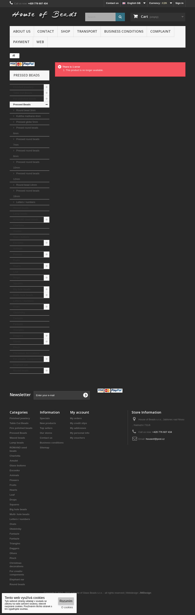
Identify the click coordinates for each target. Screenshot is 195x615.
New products (48, 423)
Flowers (17, 254)
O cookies (67, 607)
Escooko (18, 242)
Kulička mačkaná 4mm (28, 116)
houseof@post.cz (155, 439)
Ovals (16, 306)
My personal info (79, 433)
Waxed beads (21, 207)
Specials (45, 418)
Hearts (17, 266)
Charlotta (18, 225)
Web (40, 42)
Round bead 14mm (26, 184)
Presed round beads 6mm (25, 130)
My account (79, 412)
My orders (76, 418)
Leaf (15, 271)
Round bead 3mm (26, 110)
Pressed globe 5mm (27, 121)
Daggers (18, 335)
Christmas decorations (26, 353)
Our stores (46, 433)
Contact (45, 31)
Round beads (21, 370)
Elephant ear (20, 364)
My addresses (78, 428)
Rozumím (66, 601)
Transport (87, 31)
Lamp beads (20, 213)
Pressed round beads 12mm (26, 176)
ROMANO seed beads (25, 219)
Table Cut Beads (22, 92)
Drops (16, 277)
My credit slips (78, 423)
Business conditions (123, 31)
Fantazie (18, 318)
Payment (21, 42)
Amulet (17, 231)
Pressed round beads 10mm (26, 165)
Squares (18, 283)
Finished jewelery (23, 87)
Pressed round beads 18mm (26, 193)
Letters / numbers (25, 202)
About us (21, 31)
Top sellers (46, 428)
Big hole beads (21, 289)
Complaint (160, 31)
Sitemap (44, 447)
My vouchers (77, 437)
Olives (17, 341)
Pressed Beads (22, 104)
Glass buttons (21, 237)
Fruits (16, 260)
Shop (65, 31)
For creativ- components (27, 359)
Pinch (16, 347)
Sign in (179, 3)
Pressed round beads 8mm (26, 153)
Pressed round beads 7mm (26, 142)
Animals (18, 248)
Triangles (18, 329)
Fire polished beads (24, 98)
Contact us (112, 3)
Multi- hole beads (23, 295)
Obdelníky (19, 312)
